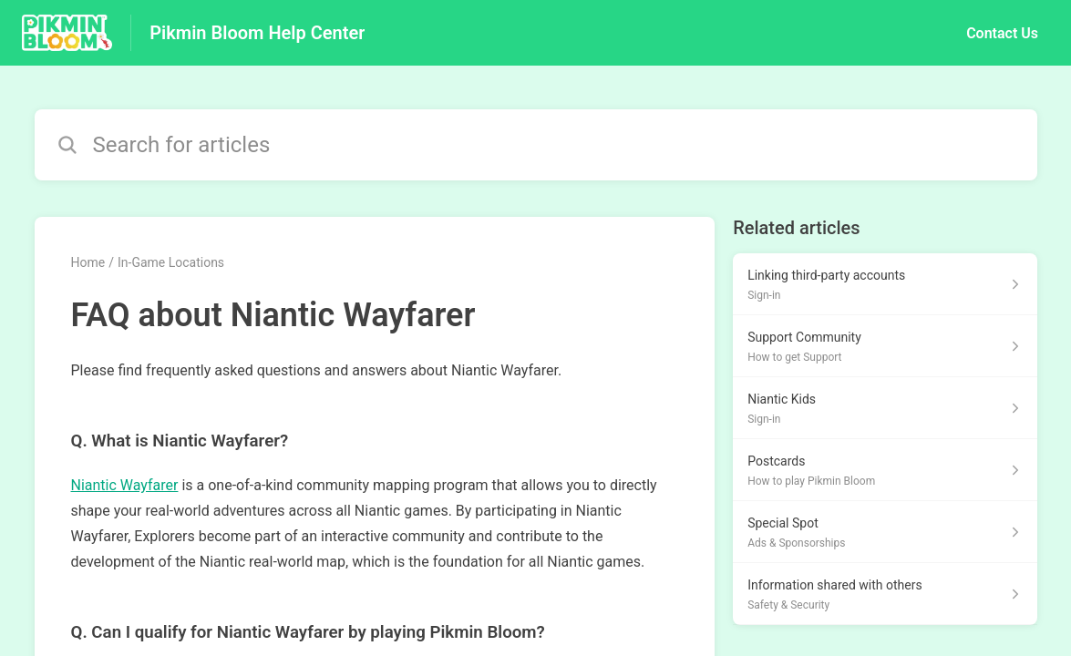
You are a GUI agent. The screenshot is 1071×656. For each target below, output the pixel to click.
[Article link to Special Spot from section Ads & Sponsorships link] (884, 532)
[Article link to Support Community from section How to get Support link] (884, 346)
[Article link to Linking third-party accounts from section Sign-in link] (884, 284)
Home (88, 262)
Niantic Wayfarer (125, 485)
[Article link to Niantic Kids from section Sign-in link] (884, 408)
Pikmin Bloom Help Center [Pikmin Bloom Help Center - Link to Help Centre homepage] (257, 33)
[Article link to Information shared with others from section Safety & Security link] (884, 594)
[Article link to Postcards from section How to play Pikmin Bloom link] (884, 470)
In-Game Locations (171, 262)
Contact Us (1002, 33)
